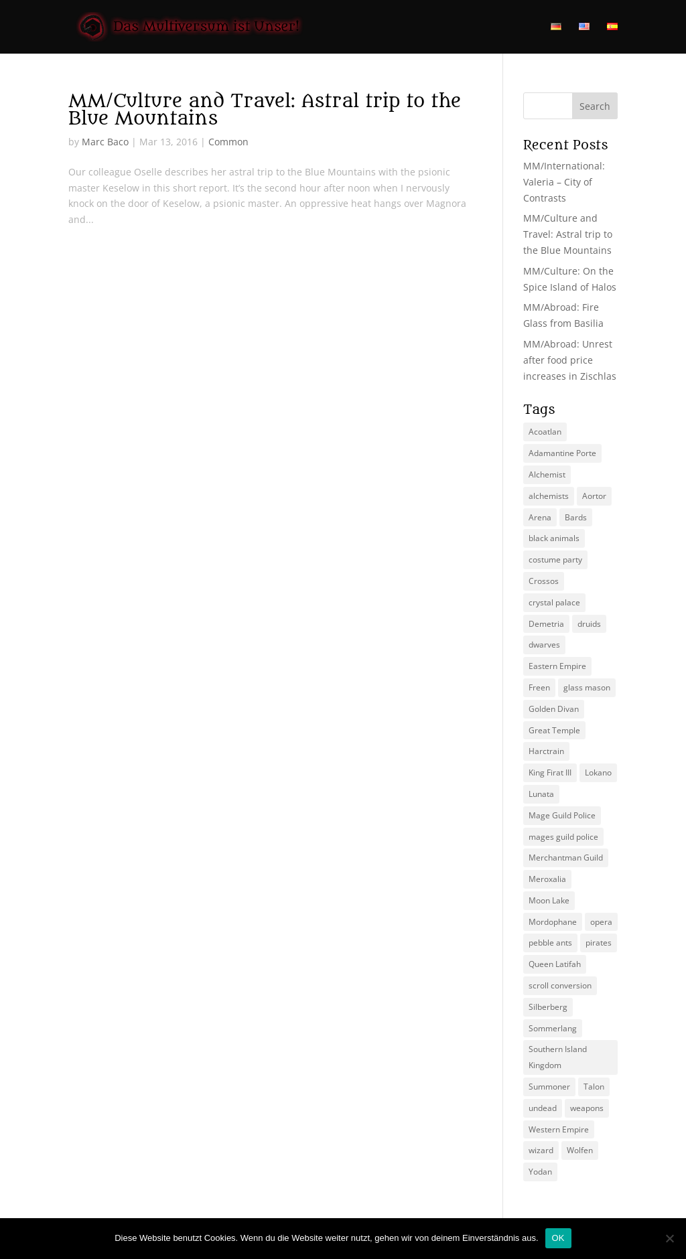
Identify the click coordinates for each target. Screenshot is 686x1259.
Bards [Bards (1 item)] (576, 517)
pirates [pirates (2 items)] (599, 942)
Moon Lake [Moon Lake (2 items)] (549, 900)
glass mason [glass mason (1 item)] (586, 687)
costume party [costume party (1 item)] (555, 559)
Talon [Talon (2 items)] (594, 1086)
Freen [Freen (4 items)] (539, 687)
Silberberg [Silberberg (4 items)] (548, 1007)
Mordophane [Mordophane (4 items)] (553, 922)
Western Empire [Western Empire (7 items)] (559, 1129)
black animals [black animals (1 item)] (554, 538)
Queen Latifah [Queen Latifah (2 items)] (555, 964)
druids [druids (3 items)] (589, 624)
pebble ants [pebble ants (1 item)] (550, 942)
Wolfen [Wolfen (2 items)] (580, 1150)
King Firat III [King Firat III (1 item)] (550, 772)
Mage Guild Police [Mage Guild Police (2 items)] (562, 815)
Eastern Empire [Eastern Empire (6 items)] (557, 666)
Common (228, 141)
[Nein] (669, 1238)
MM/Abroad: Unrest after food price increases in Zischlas (569, 360)
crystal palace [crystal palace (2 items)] (554, 602)
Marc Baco (105, 141)
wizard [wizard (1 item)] (541, 1150)
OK (558, 1238)
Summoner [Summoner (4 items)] (549, 1086)
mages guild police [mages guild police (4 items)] (563, 836)
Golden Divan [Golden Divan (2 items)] (554, 709)
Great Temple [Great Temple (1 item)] (554, 730)
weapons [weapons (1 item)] (587, 1108)
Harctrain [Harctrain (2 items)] (546, 751)
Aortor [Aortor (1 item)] (594, 496)
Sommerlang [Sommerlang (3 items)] (553, 1028)
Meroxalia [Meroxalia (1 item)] (547, 879)
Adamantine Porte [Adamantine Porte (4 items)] (562, 453)
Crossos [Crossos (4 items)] (544, 581)
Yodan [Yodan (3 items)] (540, 1171)
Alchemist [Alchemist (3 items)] (547, 474)
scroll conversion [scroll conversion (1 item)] (560, 985)
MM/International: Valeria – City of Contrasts (564, 181)
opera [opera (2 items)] (601, 922)
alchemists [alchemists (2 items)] (549, 496)
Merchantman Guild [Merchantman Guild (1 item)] (566, 857)
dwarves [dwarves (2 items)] (544, 644)
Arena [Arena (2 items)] (540, 517)
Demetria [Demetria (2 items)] (546, 624)
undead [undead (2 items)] (543, 1108)
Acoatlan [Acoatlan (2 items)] (545, 431)
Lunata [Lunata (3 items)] (541, 794)
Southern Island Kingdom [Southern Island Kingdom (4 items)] (558, 1057)
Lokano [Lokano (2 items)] (598, 772)
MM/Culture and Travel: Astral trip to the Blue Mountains (264, 109)
